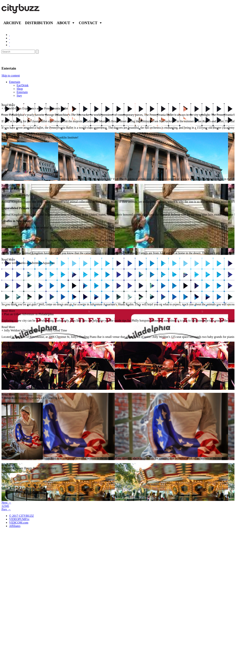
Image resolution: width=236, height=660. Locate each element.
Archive (12, 23)
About (63, 23)
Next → (6, 502)
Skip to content (11, 75)
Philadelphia (14, 59)
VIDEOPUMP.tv (19, 519)
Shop (20, 88)
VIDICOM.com (18, 522)
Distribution (39, 23)
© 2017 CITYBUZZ (21, 515)
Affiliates (14, 526)
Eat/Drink (23, 85)
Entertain (14, 82)
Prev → (6, 509)
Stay (19, 95)
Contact (88, 23)
